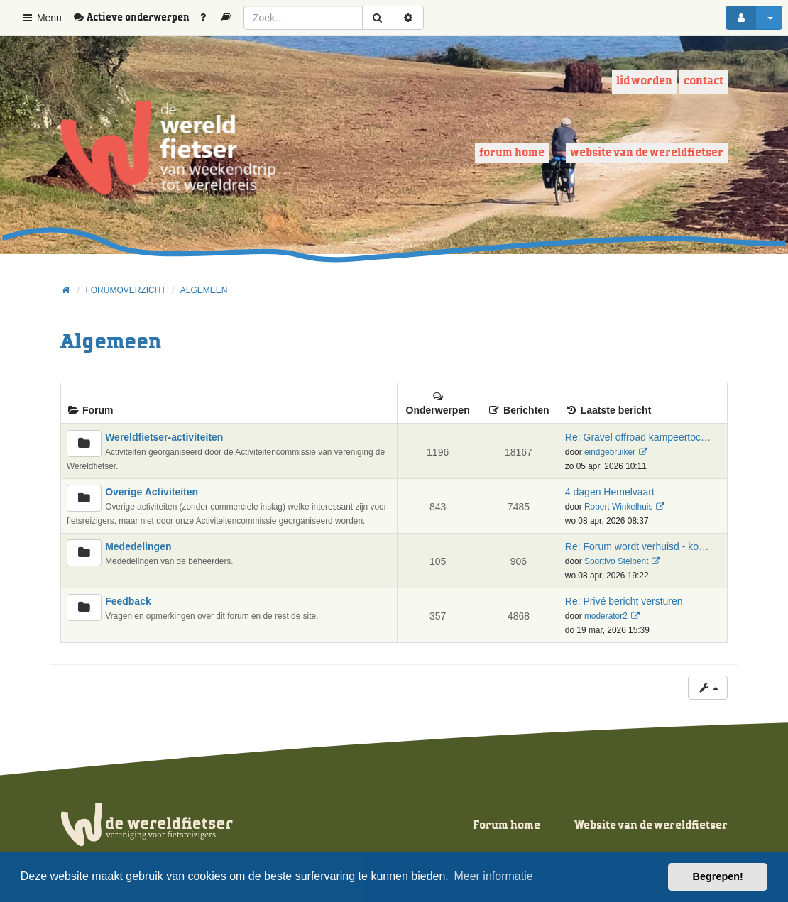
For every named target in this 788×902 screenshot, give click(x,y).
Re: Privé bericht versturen (624, 601)
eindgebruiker (609, 452)
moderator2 (606, 616)
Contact (703, 81)
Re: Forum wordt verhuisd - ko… (636, 546)
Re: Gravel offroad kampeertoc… (638, 437)
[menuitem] (136, 17)
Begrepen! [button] (718, 876)
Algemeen (110, 342)
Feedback (128, 601)
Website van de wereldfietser (646, 153)
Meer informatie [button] (493, 876)
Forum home (512, 153)
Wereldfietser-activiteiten (164, 437)
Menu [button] (41, 17)
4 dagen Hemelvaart (610, 491)
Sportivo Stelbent (616, 561)
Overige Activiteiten (151, 491)
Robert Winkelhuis (618, 507)
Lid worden (644, 81)
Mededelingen (138, 546)
